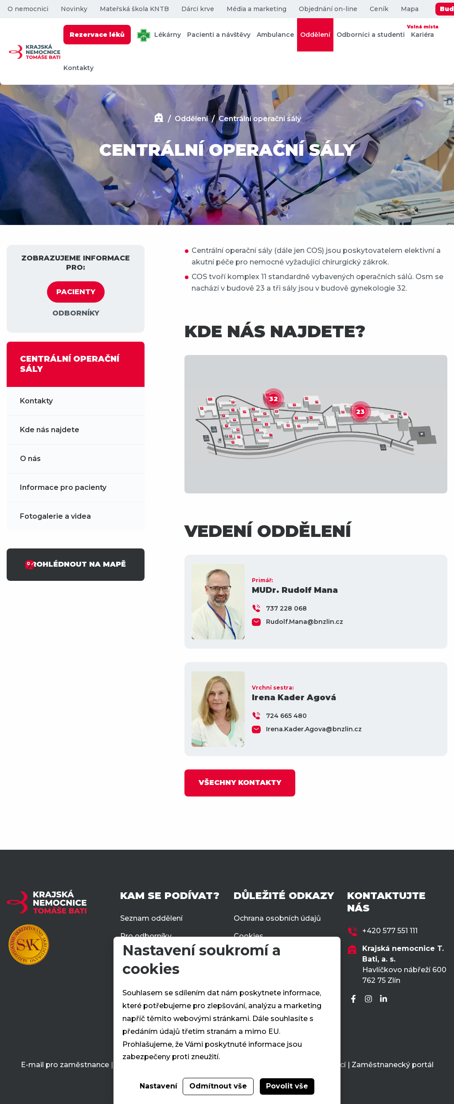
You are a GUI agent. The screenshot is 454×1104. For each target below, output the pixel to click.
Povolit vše (287, 1086)
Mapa (410, 9)
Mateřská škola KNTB (134, 9)
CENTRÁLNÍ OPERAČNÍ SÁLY (69, 364)
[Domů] (158, 119)
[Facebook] (354, 999)
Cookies (248, 936)
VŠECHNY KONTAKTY (240, 782)
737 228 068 (286, 608)
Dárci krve (197, 9)
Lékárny (159, 35)
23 (360, 412)
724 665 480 (286, 716)
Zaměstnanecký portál (393, 1065)
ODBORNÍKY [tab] (75, 313)
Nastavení (158, 1086)
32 (273, 399)
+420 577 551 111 (390, 931)
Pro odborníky (146, 936)
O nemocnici (28, 9)
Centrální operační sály (260, 118)
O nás (30, 458)
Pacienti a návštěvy (218, 35)
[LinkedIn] (385, 999)
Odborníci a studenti (371, 35)
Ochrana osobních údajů (277, 918)
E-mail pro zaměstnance (65, 1065)
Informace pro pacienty (63, 487)
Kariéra (422, 31)
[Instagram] (369, 999)
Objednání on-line (328, 9)
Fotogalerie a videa (55, 516)
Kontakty (78, 68)
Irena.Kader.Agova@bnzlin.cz (314, 729)
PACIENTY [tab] (75, 292)
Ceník (379, 9)
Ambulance (275, 35)
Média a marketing (256, 9)
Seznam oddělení (151, 918)
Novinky (74, 9)
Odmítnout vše (218, 1086)
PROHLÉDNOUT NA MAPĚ (75, 565)
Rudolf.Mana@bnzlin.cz (304, 622)
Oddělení (315, 35)
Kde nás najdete (49, 430)
